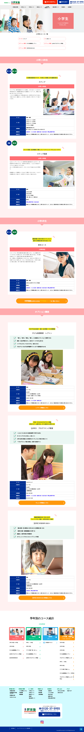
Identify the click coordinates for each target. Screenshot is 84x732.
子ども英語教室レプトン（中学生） (67, 673)
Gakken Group (13, 697)
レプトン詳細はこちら (42, 408)
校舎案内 (63, 7)
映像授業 (21, 694)
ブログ (68, 688)
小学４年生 (62, 642)
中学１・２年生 (29, 642)
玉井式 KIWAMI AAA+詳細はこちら (42, 598)
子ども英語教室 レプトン (27, 43)
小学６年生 (11, 646)
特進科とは (40, 688)
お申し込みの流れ (61, 690)
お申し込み (59, 688)
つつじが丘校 (50, 692)
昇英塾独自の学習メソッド (13, 693)
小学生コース (23, 7)
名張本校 (50, 690)
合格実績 (69, 7)
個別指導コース (56, 7)
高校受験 (40, 692)
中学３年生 (28, 646)
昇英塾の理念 (12, 690)
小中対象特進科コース (47, 7)
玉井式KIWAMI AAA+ (26, 48)
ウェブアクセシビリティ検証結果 (23, 728)
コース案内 (30, 688)
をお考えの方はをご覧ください (42, 301)
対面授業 (21, 692)
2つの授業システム (23, 690)
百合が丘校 (50, 694)
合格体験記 (40, 694)
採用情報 (13, 728)
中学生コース (31, 7)
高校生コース (39, 7)
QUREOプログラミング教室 (53, 43)
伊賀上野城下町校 (51, 698)
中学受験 (40, 690)
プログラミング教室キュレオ (66, 657)
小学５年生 (62, 646)
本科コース (47, 38)
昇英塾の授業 (15, 7)
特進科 (30, 696)
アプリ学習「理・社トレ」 (32, 650)
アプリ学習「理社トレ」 (65, 669)
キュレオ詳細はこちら (42, 503)
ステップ (22, 38)
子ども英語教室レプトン (14, 650)
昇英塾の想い (12, 688)
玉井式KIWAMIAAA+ (13, 657)
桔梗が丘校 (50, 696)
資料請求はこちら (49, 714)
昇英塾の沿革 (12, 695)
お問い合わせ (60, 692)
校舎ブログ (69, 690)
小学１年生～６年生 (13, 642)
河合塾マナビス (47, 642)
